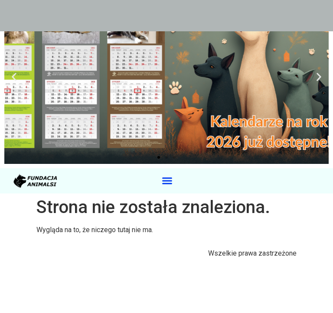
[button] (14, 77)
